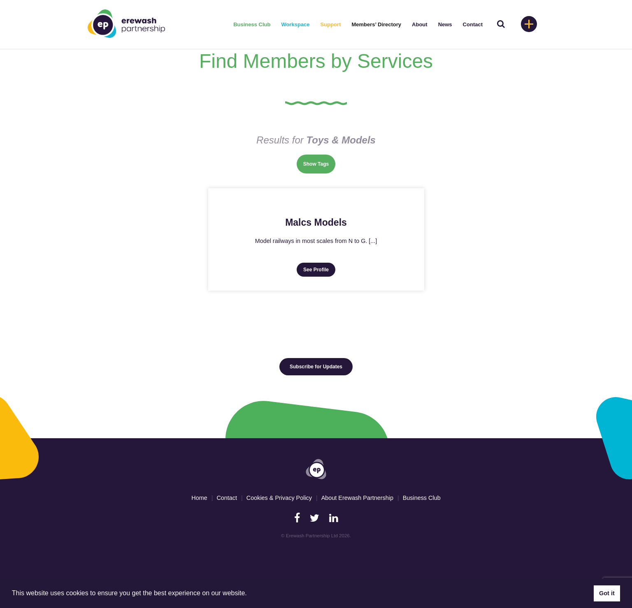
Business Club (251, 24)
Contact (473, 24)
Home (199, 498)
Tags (323, 164)
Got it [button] (607, 593)
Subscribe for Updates (316, 367)
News (445, 24)
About (420, 24)
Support (331, 24)
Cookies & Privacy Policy (279, 498)
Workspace (295, 24)
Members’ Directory (376, 24)
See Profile (316, 270)
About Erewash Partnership (357, 498)
